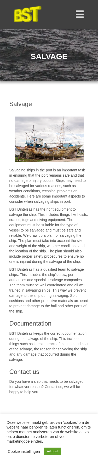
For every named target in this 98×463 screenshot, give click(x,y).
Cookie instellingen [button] (24, 451)
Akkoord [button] (52, 451)
